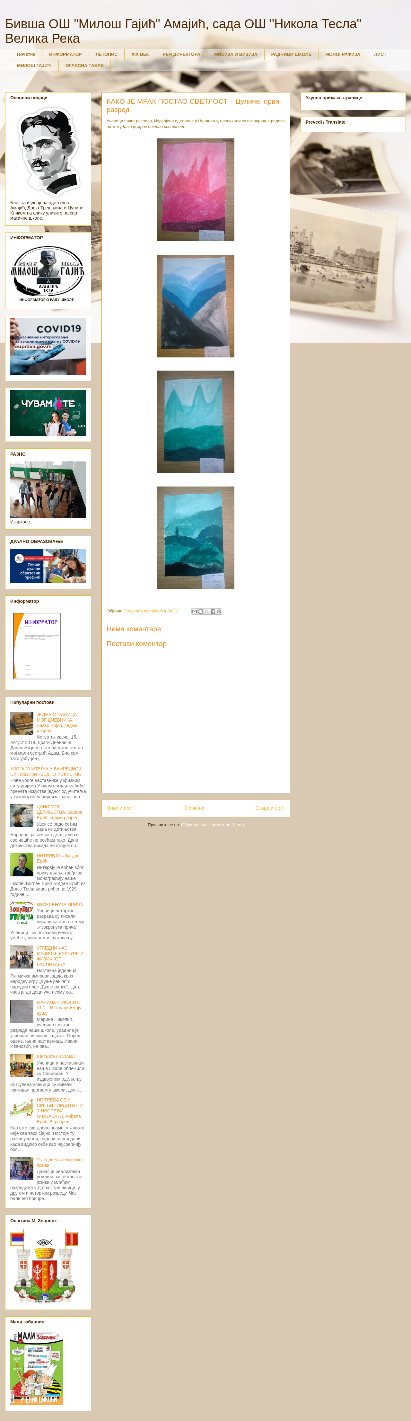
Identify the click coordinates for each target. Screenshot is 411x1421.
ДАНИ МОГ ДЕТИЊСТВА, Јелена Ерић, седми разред (60, 812)
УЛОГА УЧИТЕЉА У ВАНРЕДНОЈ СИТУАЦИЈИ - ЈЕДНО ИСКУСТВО (46, 771)
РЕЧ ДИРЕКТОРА (181, 54)
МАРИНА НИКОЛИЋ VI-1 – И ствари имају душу (59, 1008)
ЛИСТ (380, 54)
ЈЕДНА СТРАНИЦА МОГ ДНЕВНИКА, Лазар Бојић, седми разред (57, 722)
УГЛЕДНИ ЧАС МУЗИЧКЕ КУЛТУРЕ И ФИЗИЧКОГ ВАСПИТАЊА (60, 956)
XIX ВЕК (140, 54)
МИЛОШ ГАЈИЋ (34, 65)
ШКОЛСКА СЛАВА (56, 1056)
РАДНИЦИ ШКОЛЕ (291, 54)
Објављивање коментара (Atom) (212, 824)
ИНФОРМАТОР (65, 54)
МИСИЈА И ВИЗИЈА (236, 54)
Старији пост (270, 808)
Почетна (26, 54)
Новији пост (120, 808)
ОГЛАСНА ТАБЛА (85, 65)
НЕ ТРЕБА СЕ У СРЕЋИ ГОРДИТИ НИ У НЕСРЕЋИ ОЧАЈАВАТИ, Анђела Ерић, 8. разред (60, 1110)
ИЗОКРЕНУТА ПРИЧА (60, 904)
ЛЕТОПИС (107, 54)
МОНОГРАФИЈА (342, 54)
